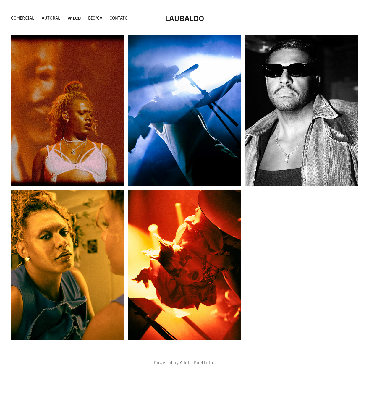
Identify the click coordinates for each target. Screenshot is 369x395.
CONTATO (118, 17)
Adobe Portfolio (197, 362)
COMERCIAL (22, 17)
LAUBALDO (184, 18)
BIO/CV (95, 17)
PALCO (74, 17)
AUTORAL (51, 17)
